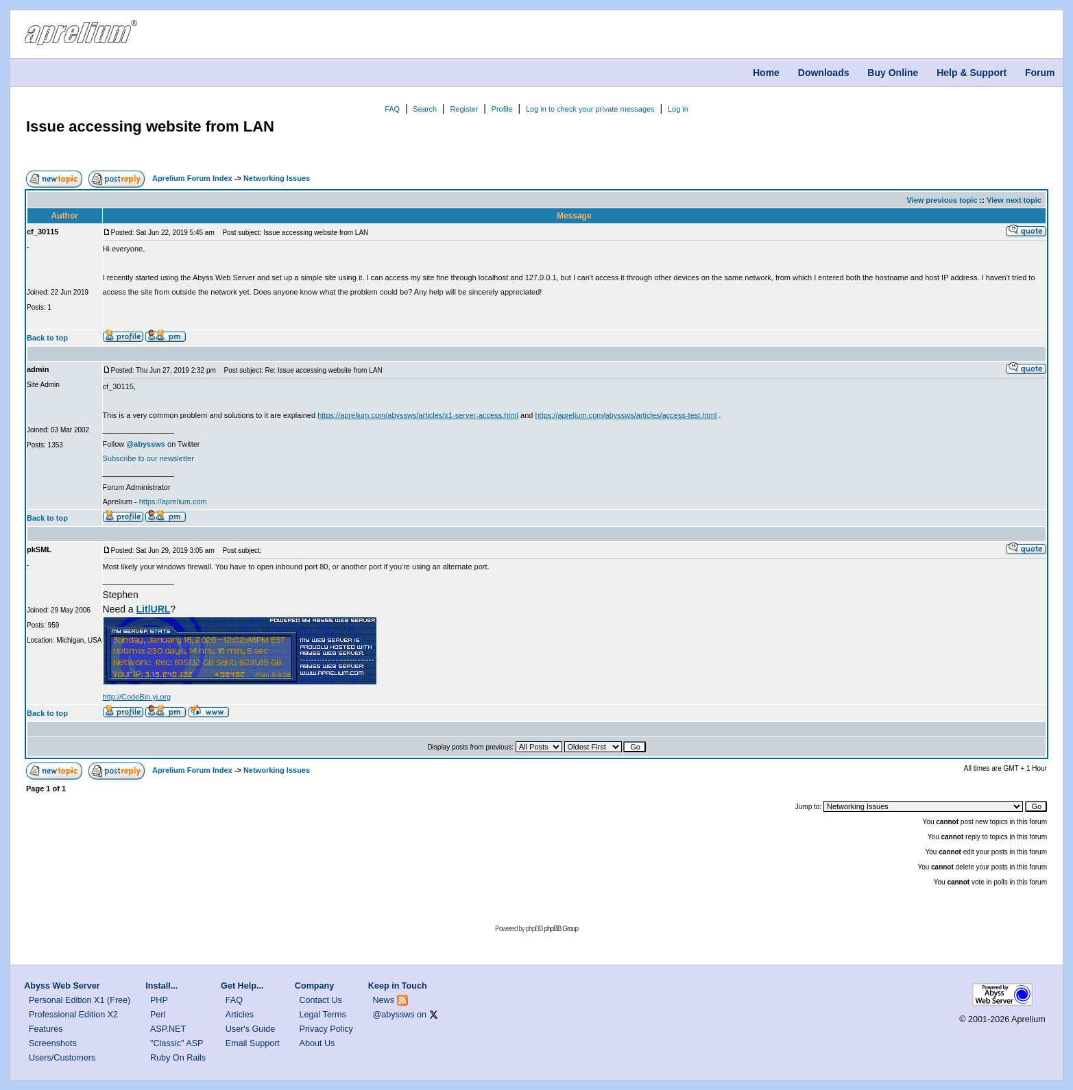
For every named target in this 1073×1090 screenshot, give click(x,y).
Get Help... (242, 986)
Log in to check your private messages (590, 109)
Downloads (823, 72)
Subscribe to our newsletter (148, 458)
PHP (159, 1000)
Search (425, 109)
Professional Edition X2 (73, 1014)
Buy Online (892, 72)
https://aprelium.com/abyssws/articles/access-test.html (625, 415)
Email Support (253, 1043)
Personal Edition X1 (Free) (79, 1000)
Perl (157, 1014)
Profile (502, 109)
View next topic (1014, 200)
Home (766, 72)
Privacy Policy (326, 1029)
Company (314, 986)
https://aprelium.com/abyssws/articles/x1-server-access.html (417, 415)
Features (46, 1029)
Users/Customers (62, 1058)
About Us (317, 1043)
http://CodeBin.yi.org (137, 697)
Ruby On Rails (178, 1058)
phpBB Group (561, 928)
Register (464, 109)
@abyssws (394, 1014)
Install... (161, 986)
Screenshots (53, 1043)
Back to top (47, 338)
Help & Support (971, 72)
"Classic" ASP (177, 1043)
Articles (240, 1014)
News (384, 1000)
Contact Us (321, 1000)
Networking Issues (276, 178)
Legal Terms (323, 1014)
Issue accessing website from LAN (150, 126)
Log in (678, 109)
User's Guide (250, 1029)
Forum (1040, 72)
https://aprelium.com (173, 501)
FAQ (392, 109)
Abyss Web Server (61, 986)
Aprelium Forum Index (192, 178)
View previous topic (941, 200)
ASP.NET (168, 1029)
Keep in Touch (397, 986)
